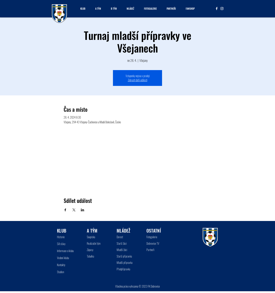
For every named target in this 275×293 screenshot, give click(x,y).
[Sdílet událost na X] (74, 210)
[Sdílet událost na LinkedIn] (82, 210)
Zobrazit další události (137, 80)
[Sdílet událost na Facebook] (65, 210)
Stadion (60, 272)
